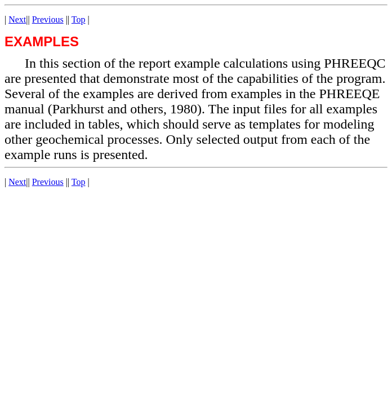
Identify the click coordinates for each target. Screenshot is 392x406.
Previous (48, 19)
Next (17, 19)
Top (79, 19)
